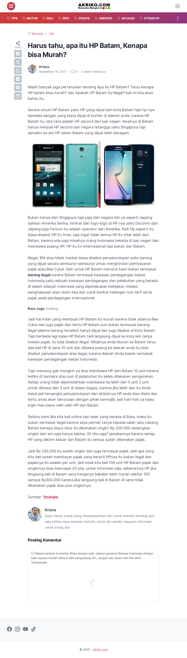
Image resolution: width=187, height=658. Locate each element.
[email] (18, 96)
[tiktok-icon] (33, 629)
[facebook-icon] (9, 629)
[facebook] (18, 53)
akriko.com (100, 649)
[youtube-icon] (25, 629)
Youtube (50, 497)
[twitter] (18, 62)
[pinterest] (18, 87)
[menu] (11, 6)
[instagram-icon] (17, 629)
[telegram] (18, 79)
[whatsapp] (18, 70)
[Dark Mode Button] (177, 6)
